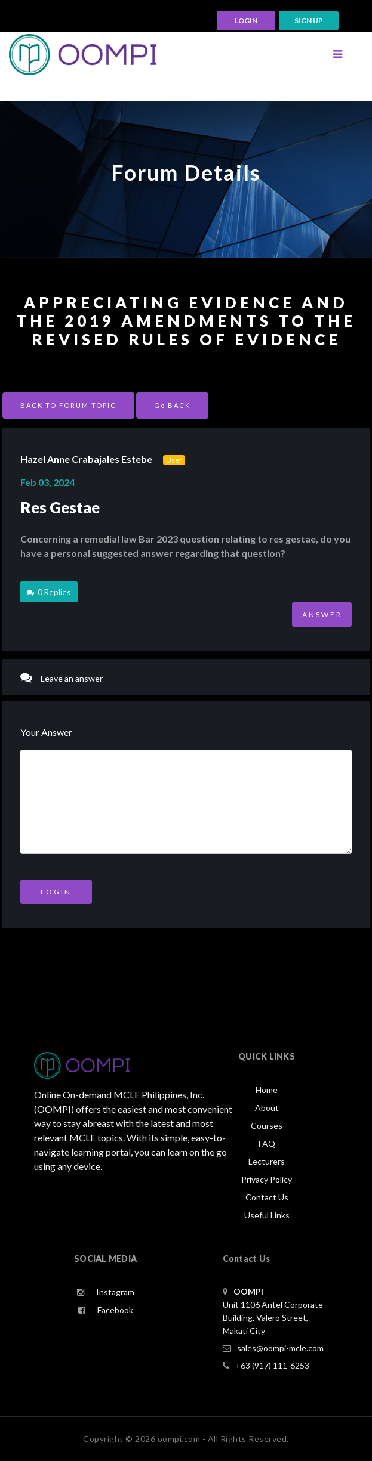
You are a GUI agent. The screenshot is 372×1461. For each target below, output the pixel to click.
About (267, 1108)
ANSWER (322, 614)
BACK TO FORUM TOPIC (68, 405)
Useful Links (267, 1215)
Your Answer (46, 732)
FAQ (267, 1143)
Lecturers (266, 1161)
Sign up (308, 20)
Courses (266, 1125)
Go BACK (172, 405)
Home (267, 1090)
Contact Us (266, 1197)
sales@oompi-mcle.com (273, 1348)
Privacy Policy (266, 1179)
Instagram (105, 1292)
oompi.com (179, 1439)
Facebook (105, 1310)
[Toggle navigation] (337, 54)
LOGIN (246, 20)
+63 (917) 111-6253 (266, 1365)
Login (56, 891)
